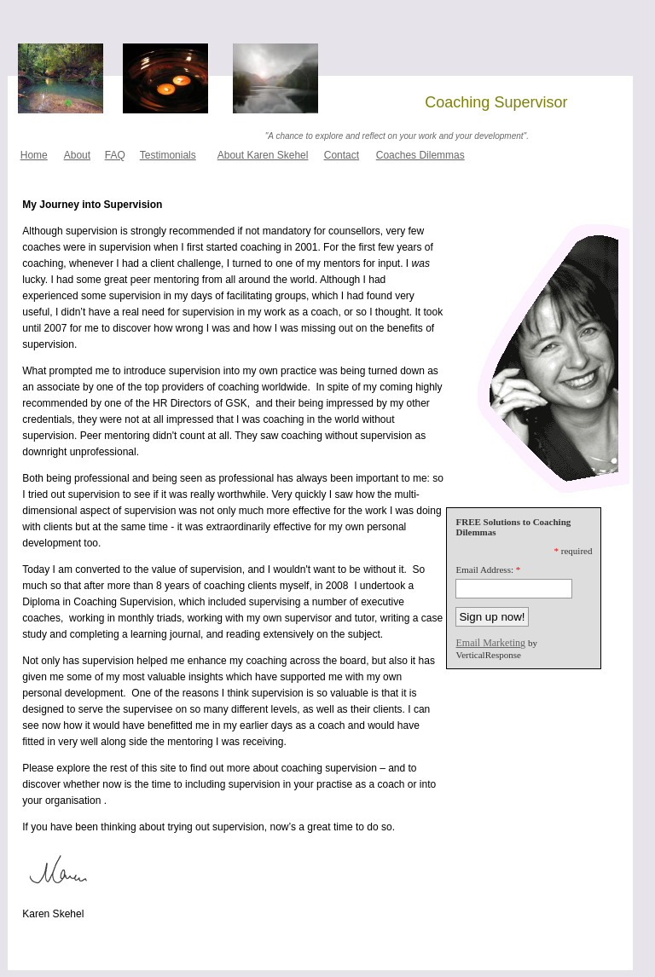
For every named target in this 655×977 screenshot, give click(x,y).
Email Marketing (490, 643)
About (77, 155)
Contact (341, 155)
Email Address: (484, 569)
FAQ (115, 155)
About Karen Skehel (263, 155)
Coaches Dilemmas (420, 155)
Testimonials (168, 155)
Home (34, 155)
